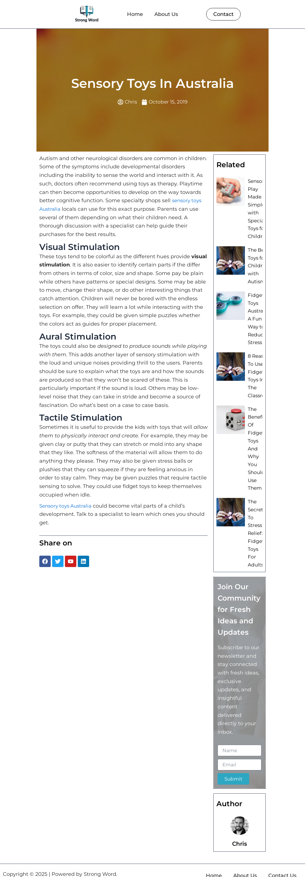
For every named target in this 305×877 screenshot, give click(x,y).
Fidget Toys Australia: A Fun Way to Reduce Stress (258, 320)
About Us (166, 14)
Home (135, 14)
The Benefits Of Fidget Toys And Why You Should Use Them (257, 444)
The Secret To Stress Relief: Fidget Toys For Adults (255, 525)
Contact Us (282, 865)
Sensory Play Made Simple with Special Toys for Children (257, 208)
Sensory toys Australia (67, 506)
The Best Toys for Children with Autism (257, 265)
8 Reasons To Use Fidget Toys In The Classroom (259, 374)
